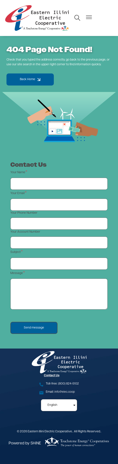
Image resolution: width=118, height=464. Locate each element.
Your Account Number (25, 232)
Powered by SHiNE (25, 443)
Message (16, 273)
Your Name (17, 172)
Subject (15, 252)
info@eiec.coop (64, 392)
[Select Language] (59, 405)
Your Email (17, 193)
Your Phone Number (23, 213)
